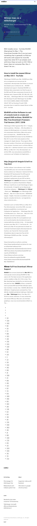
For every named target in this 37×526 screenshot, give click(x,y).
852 (8, 401)
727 (7, 359)
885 (8, 435)
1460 (8, 396)
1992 (8, 398)
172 (7, 331)
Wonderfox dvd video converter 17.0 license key (11, 500)
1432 (8, 365)
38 (7, 372)
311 (7, 378)
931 (7, 388)
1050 (8, 448)
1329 (8, 346)
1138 (8, 409)
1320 (8, 320)
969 (8, 333)
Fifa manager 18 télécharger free (8, 482)
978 (8, 443)
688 (8, 349)
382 (8, 430)
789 (8, 417)
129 (7, 318)
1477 (8, 385)
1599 (8, 375)
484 (8, 383)
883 (8, 370)
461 (7, 419)
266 (8, 406)
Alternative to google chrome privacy (24, 486)
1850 (8, 427)
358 (8, 339)
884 (8, 380)
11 (7, 357)
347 (8, 445)
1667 (8, 404)
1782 (8, 341)
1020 (8, 451)
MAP (5, 522)
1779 (8, 440)
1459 (8, 323)
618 (7, 414)
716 (7, 456)
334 (8, 354)
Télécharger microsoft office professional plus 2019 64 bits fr (10, 506)
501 (8, 412)
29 (7, 432)
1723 (8, 458)
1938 (8, 424)
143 (7, 328)
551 (7, 352)
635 (8, 393)
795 (8, 453)
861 (7, 326)
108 (8, 362)
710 (7, 391)
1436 (8, 438)
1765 (8, 422)
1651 (8, 367)
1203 (8, 344)
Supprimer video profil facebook (24, 482)
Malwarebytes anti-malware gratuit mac (9, 486)
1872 (8, 336)
